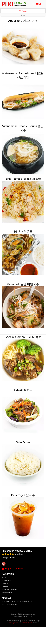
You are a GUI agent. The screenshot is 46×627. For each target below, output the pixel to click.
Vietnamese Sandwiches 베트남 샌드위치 (23, 75)
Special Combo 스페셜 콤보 (23, 337)
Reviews (5, 587)
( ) (38, 4)
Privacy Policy (7, 592)
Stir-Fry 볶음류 (23, 231)
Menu (4, 577)
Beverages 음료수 (23, 495)
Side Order (23, 442)
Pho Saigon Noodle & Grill (17, 551)
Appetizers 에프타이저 (23, 20)
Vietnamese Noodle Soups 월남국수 (23, 128)
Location (5, 583)
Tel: (9, 605)
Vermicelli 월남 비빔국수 (23, 284)
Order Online (6, 580)
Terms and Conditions (9, 590)
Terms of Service (27, 623)
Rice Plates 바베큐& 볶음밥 (23, 178)
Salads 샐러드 (23, 389)
